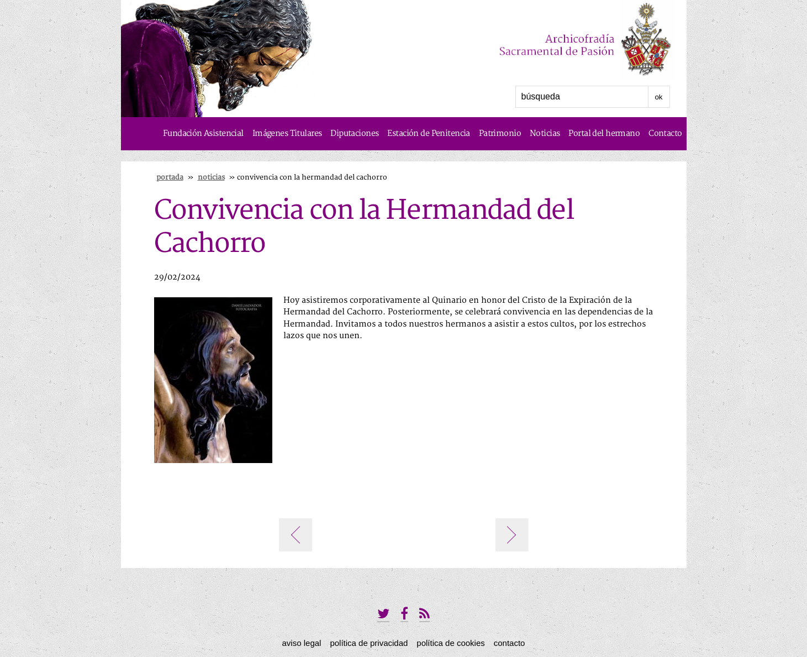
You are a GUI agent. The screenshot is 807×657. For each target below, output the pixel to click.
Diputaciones (354, 133)
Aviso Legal (301, 643)
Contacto (665, 133)
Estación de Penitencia (428, 133)
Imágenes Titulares (287, 133)
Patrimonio (500, 133)
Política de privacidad (369, 643)
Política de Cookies (450, 643)
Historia (667, 166)
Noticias (545, 133)
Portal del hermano (604, 133)
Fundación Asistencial (203, 133)
